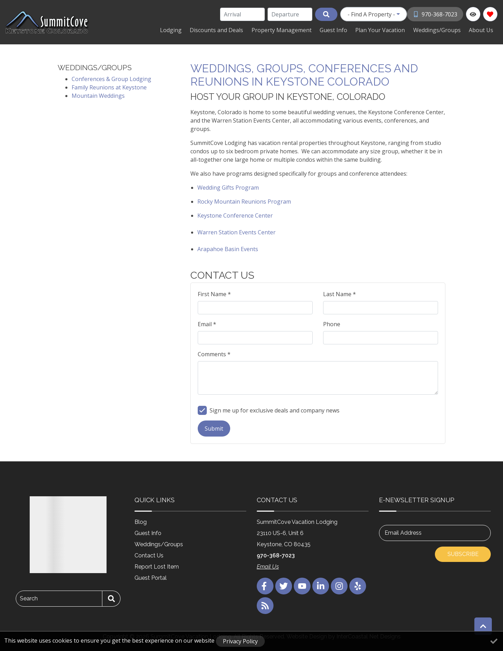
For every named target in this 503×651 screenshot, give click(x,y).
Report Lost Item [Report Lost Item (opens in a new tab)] (156, 566)
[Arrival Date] (243, 14)
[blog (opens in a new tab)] (265, 605)
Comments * (214, 353)
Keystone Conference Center (235, 215)
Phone (331, 323)
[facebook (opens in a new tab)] (265, 585)
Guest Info (342, 30)
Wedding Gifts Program (228, 187)
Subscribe (463, 553)
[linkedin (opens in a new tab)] (320, 585)
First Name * (214, 293)
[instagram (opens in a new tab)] (339, 585)
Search (29, 597)
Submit (214, 428)
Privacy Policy (240, 641)
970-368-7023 (276, 554)
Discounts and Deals (230, 30)
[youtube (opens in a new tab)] (302, 585)
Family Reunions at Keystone (109, 86)
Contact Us (148, 554)
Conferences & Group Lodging (111, 78)
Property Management (293, 30)
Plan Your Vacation (386, 30)
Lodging (187, 30)
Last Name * (339, 293)
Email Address (403, 532)
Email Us (268, 566)
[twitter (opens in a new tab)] (283, 585)
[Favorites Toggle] (490, 14)
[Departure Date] (290, 14)
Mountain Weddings (98, 95)
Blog (140, 521)
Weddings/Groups (441, 30)
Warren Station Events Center (236, 231)
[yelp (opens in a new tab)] (357, 585)
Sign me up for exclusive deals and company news (275, 410)
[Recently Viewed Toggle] (473, 14)
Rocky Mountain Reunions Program (244, 201)
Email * (207, 323)
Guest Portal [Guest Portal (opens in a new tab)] (150, 577)
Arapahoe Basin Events (227, 248)
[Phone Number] (435, 14)
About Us (482, 30)
